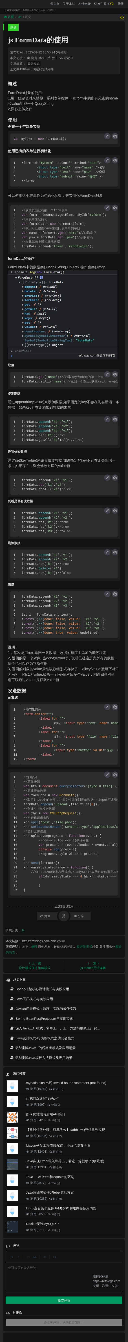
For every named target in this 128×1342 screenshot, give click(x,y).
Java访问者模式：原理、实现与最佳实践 (43, 1009)
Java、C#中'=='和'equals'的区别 (50, 1177)
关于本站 (69, 4)
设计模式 (34, 63)
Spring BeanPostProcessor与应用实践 (41, 1018)
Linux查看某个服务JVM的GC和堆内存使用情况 (61, 1208)
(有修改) (61, 52)
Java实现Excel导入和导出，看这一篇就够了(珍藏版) (65, 1161)
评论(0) (53, 1104)
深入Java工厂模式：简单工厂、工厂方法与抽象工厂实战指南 (58, 1028)
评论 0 (66, 58)
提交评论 (64, 1300)
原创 (13, 27)
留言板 (55, 4)
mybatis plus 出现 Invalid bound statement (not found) (66, 1083)
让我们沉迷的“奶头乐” (42, 1098)
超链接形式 (84, 946)
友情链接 (84, 4)
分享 (79, 916)
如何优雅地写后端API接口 (45, 1114)
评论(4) (55, 1151)
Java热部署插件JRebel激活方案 (50, 1192)
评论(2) (53, 1120)
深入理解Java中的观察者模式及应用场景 (43, 1048)
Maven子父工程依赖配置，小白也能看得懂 (58, 1145)
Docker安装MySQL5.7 (42, 1224)
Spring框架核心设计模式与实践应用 (39, 989)
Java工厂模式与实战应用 (31, 999)
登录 (120, 4)
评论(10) (56, 1089)
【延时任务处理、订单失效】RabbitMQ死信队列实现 (65, 1130)
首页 (9, 17)
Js (19, 17)
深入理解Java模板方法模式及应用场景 (41, 1058)
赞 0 (52, 58)
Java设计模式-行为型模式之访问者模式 (42, 1038)
